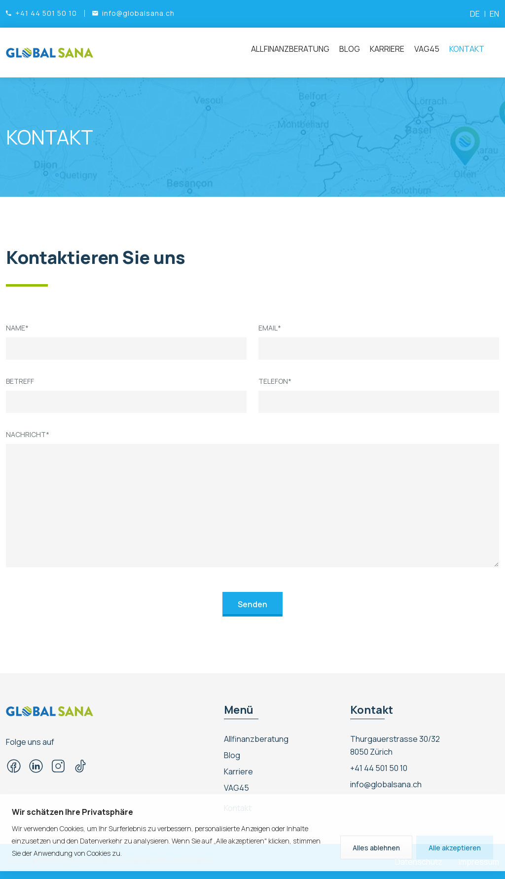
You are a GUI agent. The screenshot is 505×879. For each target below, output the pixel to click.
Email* (269, 327)
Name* (17, 327)
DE (475, 13)
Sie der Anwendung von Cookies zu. (67, 853)
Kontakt (466, 48)
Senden (252, 604)
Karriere (387, 48)
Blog (349, 48)
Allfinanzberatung (290, 48)
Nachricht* (27, 434)
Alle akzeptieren (455, 847)
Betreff (20, 381)
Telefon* (274, 381)
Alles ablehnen (376, 847)
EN (494, 13)
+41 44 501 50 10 (378, 768)
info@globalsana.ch (386, 784)
